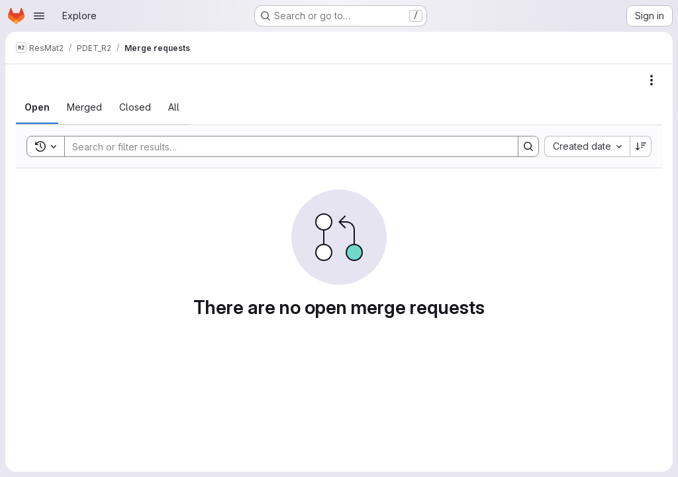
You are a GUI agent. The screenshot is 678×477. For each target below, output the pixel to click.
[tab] (37, 107)
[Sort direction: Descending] (641, 146)
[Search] (284, 146)
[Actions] (651, 80)
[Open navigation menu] (39, 15)
